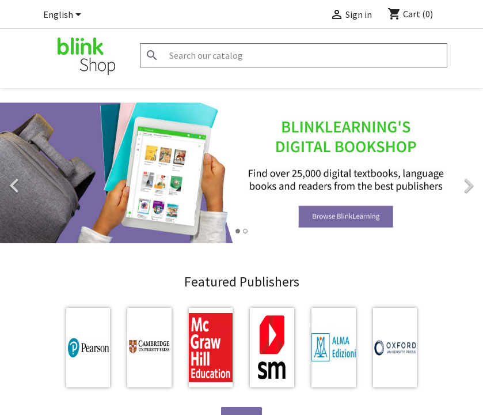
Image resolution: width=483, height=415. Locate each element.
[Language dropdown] (64, 15)
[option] (241, 173)
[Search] (293, 55)
